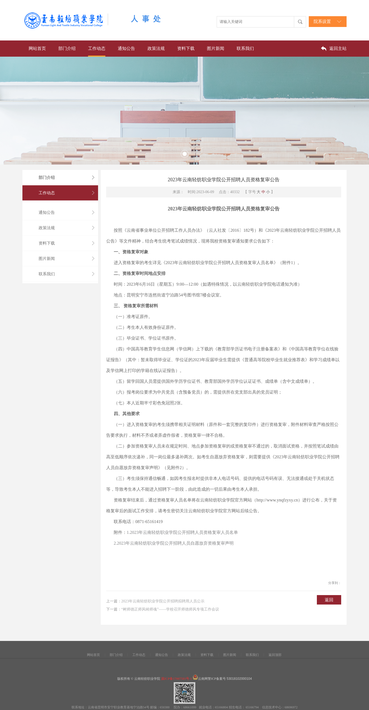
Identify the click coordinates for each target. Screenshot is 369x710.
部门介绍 (67, 48)
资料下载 (185, 48)
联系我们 (245, 48)
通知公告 (126, 48)
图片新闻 (215, 48)
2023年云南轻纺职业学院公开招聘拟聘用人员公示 (162, 608)
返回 (329, 604)
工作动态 (96, 48)
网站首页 (37, 48)
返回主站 (338, 48)
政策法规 (156, 48)
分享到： (334, 587)
